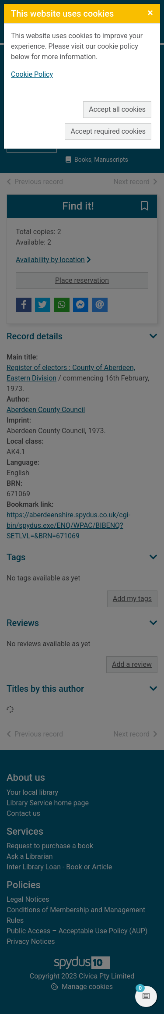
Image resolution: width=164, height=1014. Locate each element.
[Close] (150, 12)
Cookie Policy (32, 74)
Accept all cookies (117, 109)
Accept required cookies (108, 131)
